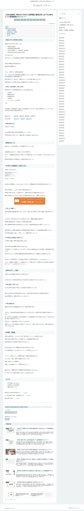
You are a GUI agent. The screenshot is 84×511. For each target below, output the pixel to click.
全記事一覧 (62, 27)
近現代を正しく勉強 (12, 32)
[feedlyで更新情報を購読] (6, 419)
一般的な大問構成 (11, 30)
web (17, 395)
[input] (69, 14)
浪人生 (8, 347)
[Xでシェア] (17, 20)
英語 (20, 116)
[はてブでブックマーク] (30, 20)
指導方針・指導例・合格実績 (66, 30)
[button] (42, 20)
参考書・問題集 (11, 33)
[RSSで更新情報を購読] (8, 419)
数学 (26, 116)
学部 (15, 116)
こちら (25, 392)
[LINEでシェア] (36, 20)
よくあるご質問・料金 (64, 22)
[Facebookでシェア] (23, 20)
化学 (32, 116)
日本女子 (16, 119)
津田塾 (22, 119)
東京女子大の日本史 (11, 28)
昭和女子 (28, 119)
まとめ (8, 35)
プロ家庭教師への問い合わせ (66, 25)
